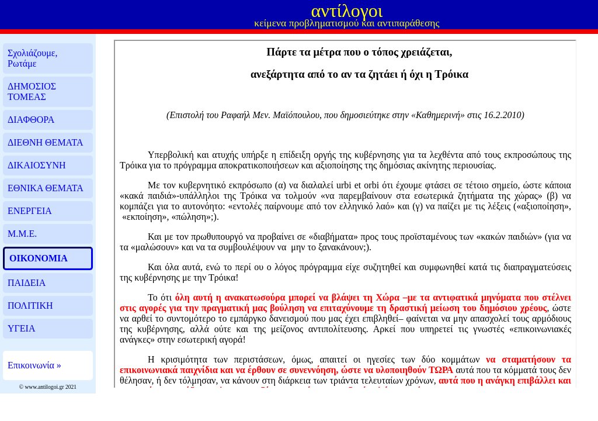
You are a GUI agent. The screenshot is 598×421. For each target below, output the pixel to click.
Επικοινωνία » (34, 365)
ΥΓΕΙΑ (21, 328)
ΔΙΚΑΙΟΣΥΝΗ (37, 165)
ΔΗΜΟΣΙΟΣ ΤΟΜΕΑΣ (32, 91)
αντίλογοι (347, 10)
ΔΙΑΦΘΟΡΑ (31, 120)
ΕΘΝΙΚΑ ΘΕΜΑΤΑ (46, 188)
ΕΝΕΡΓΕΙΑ (30, 211)
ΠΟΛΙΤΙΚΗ (30, 305)
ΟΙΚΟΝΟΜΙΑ (38, 258)
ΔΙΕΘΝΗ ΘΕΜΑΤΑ (45, 142)
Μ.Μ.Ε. (22, 234)
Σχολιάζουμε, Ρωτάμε (33, 58)
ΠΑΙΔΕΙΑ (27, 283)
